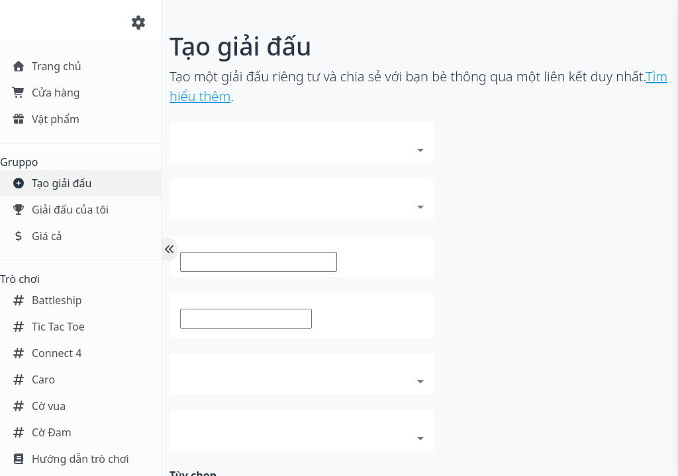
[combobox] (302, 148)
